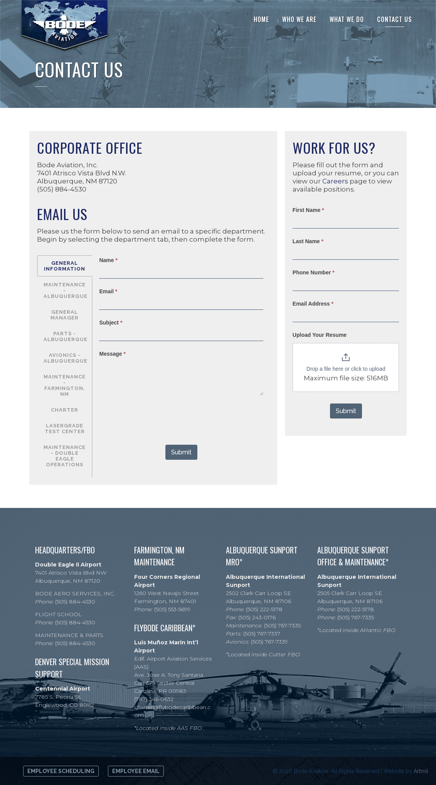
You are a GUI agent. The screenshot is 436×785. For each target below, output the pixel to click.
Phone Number (314, 272)
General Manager (65, 315)
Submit (181, 452)
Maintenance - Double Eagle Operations (65, 455)
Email (108, 291)
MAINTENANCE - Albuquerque (66, 290)
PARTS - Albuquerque (66, 336)
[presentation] (157, 418)
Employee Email (136, 771)
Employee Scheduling (60, 771)
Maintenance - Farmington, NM (65, 385)
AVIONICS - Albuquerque (66, 358)
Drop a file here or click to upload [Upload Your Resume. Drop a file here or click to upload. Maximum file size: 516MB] (345, 369)
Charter (64, 410)
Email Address (313, 304)
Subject (110, 322)
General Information (64, 266)
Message (112, 354)
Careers (335, 181)
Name (108, 260)
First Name (308, 210)
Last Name (308, 241)
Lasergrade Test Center (65, 428)
